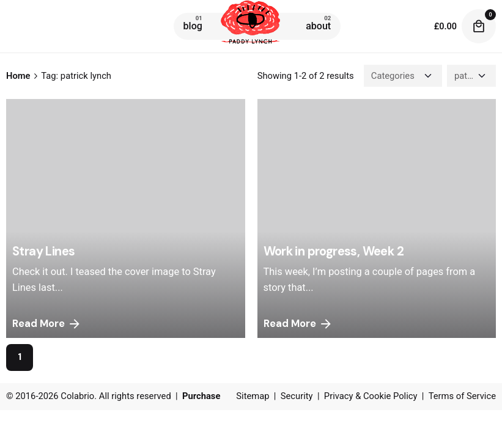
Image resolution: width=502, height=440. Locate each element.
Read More (47, 324)
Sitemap (252, 396)
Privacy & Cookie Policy (371, 396)
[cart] (479, 26)
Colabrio (77, 396)
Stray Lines (43, 251)
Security (297, 396)
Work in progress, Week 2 (334, 251)
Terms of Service (462, 396)
